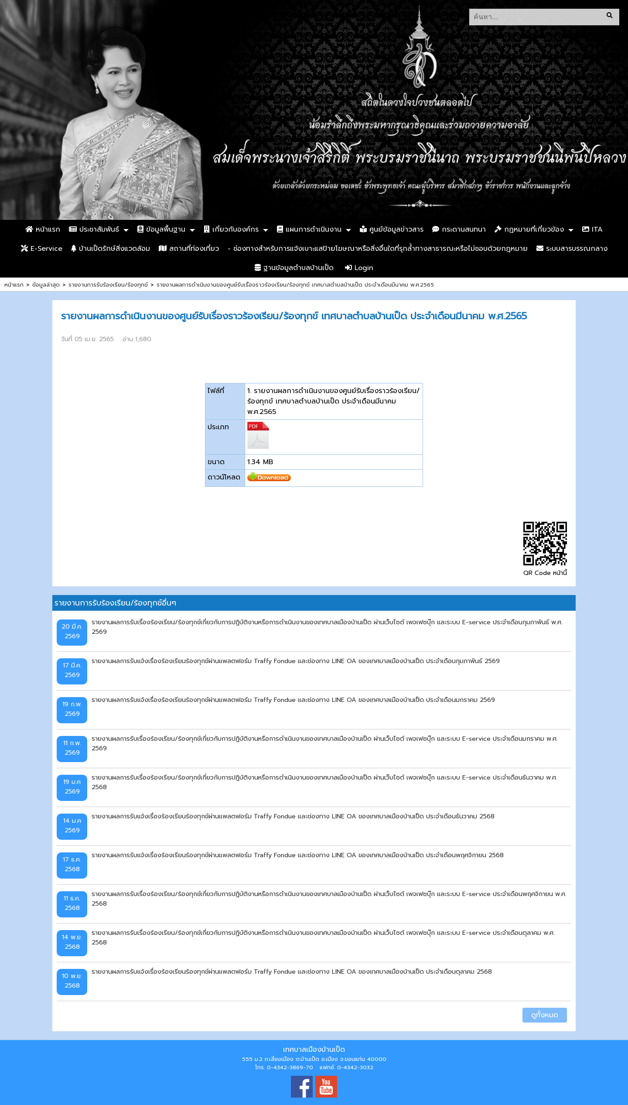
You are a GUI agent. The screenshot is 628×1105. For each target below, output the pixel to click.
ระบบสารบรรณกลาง (572, 248)
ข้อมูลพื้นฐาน (161, 229)
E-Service (41, 248)
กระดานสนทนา (459, 229)
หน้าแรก (42, 229)
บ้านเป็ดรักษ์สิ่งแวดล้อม (110, 248)
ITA (592, 229)
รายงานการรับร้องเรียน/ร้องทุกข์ (108, 285)
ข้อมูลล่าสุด (46, 285)
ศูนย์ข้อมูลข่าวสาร (391, 229)
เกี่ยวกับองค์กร (231, 229)
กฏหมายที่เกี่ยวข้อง (529, 229)
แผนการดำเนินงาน (309, 229)
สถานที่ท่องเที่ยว (189, 248)
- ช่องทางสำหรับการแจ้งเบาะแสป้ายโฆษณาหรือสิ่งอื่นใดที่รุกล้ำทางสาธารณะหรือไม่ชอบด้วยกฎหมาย (378, 248)
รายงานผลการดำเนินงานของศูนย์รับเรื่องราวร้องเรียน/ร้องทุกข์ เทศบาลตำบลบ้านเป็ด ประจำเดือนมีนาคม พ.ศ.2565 (295, 285)
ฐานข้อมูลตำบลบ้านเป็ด (294, 268)
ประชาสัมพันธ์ (94, 229)
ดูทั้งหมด (544, 1015)
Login (359, 268)
